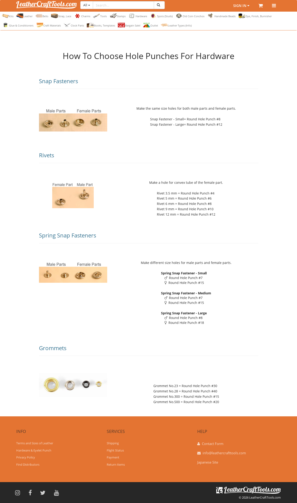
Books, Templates (101, 25)
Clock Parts (74, 25)
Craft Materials (48, 25)
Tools (100, 15)
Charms (82, 15)
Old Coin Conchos (189, 15)
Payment (113, 455)
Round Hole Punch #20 (201, 402)
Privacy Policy (25, 455)
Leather (24, 15)
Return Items (116, 462)
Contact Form (212, 441)
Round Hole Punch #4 (197, 193)
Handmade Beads (221, 15)
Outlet (150, 25)
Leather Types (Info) (176, 25)
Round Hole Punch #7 (184, 278)
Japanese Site (207, 460)
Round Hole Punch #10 (195, 209)
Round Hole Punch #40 (199, 391)
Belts (41, 15)
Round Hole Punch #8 (203, 119)
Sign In (238, 5)
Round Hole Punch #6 (195, 198)
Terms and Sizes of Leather (34, 441)
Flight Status (115, 448)
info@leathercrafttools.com (224, 450)
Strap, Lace (61, 15)
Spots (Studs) (161, 15)
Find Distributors (27, 462)
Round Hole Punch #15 (184, 282)
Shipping (113, 441)
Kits (7, 15)
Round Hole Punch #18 (184, 322)
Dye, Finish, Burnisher (255, 15)
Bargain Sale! (129, 25)
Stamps (118, 15)
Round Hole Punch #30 (199, 386)
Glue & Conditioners (17, 25)
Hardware (137, 15)
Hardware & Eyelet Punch (33, 448)
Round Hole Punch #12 (204, 124)
